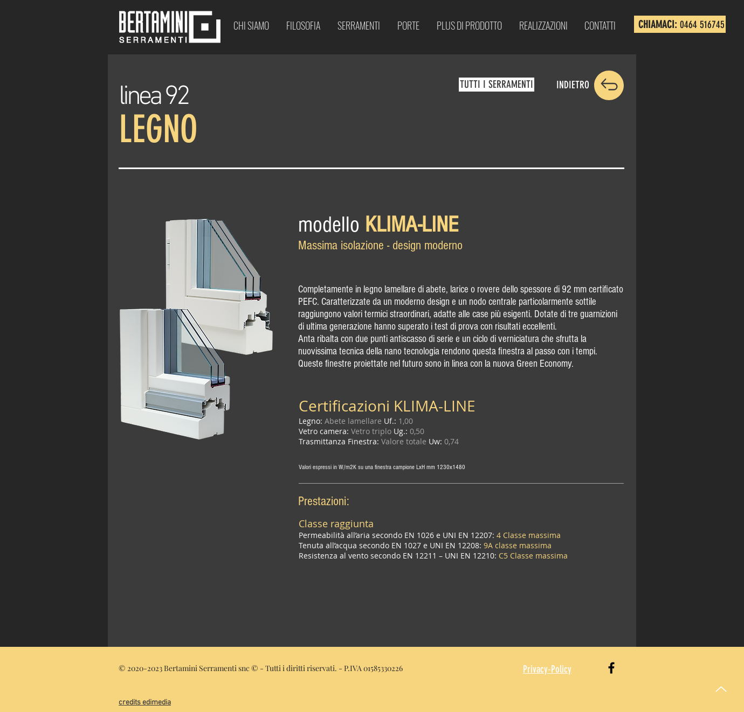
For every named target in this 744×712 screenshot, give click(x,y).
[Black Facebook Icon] (611, 667)
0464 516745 (702, 24)
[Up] (721, 689)
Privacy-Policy (547, 669)
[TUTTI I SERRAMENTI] (496, 85)
